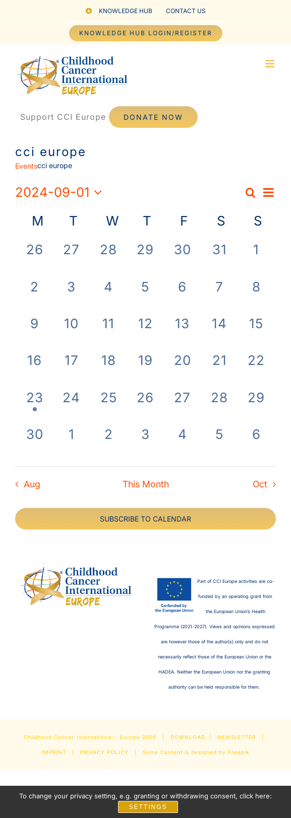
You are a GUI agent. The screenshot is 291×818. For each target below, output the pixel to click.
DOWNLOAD (187, 737)
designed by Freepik (220, 752)
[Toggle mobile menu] (270, 63)
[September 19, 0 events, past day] (145, 368)
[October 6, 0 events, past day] (256, 442)
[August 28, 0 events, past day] (108, 258)
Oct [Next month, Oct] (260, 484)
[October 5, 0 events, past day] (219, 442)
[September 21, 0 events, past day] (219, 368)
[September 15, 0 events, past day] (256, 332)
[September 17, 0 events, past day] (71, 368)
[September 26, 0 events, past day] (145, 406)
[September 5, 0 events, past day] (145, 295)
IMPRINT (54, 752)
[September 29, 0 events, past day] (256, 406)
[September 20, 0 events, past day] (182, 368)
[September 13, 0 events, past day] (182, 332)
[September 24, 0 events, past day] (71, 406)
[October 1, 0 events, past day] (71, 442)
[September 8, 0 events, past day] (256, 295)
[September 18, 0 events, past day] (108, 368)
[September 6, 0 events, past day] (182, 295)
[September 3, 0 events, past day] (71, 295)
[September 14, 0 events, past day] (219, 332)
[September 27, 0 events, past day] (182, 406)
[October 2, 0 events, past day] (108, 442)
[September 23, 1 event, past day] (34, 406)
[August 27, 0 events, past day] (71, 258)
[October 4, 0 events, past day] (182, 442)
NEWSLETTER (236, 737)
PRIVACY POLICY (104, 752)
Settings (148, 806)
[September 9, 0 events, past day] (34, 332)
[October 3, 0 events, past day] (145, 442)
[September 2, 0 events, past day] (34, 295)
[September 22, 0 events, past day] (256, 368)
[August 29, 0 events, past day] (145, 258)
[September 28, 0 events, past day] (219, 406)
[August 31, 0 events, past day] (219, 258)
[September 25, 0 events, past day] (108, 406)
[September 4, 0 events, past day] (108, 295)
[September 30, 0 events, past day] (34, 442)
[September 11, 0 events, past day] (108, 332)
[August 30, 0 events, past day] (182, 258)
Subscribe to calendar (145, 518)
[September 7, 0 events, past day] (219, 295)
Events (26, 166)
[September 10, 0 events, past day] (71, 332)
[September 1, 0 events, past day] (256, 258)
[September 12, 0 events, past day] (145, 332)
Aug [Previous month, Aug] (32, 484)
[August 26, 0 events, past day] (34, 258)
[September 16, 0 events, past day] (34, 368)
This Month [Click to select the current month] (146, 484)
